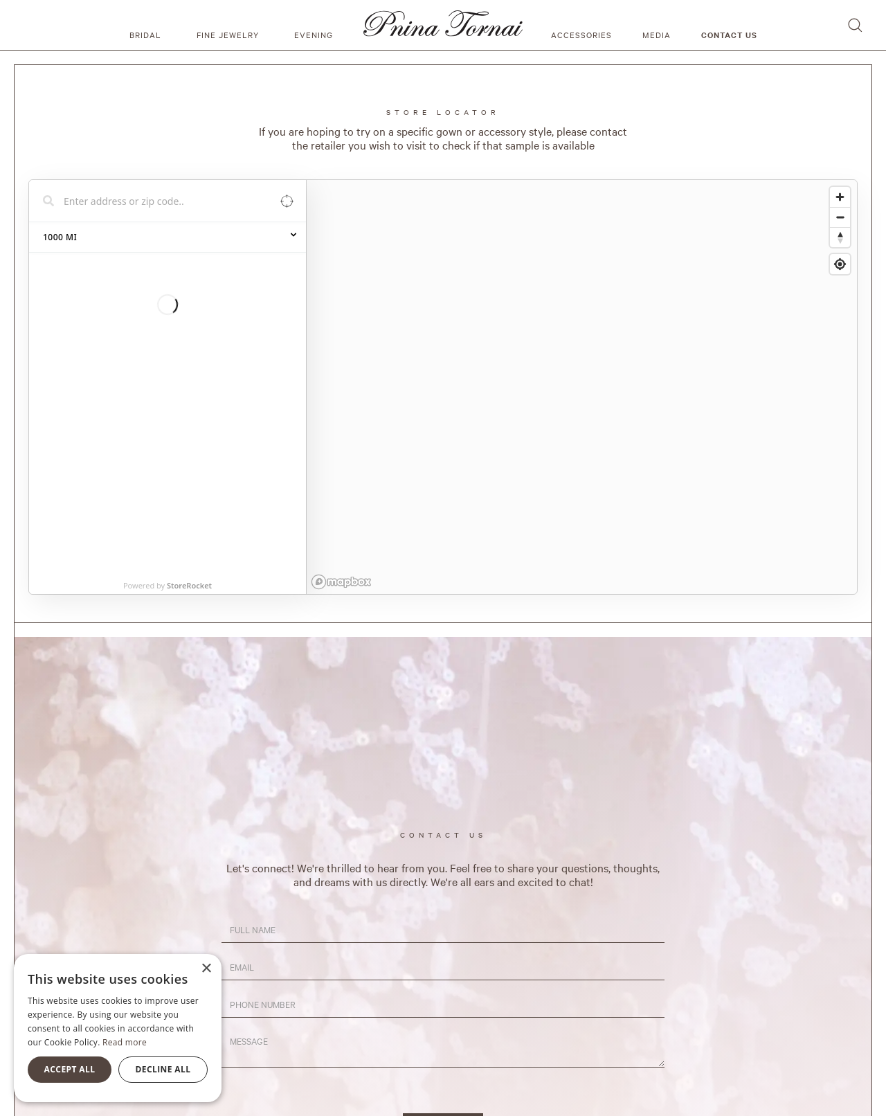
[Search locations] (157, 201)
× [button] (206, 969)
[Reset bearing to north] (840, 237)
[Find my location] (840, 264)
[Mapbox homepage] (341, 582)
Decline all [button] (163, 1069)
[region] (582, 387)
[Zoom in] (840, 197)
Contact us (729, 34)
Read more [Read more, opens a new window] (124, 1042)
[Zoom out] (840, 217)
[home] (443, 24)
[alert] (118, 1028)
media (656, 34)
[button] (147, 25)
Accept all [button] (70, 1069)
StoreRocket (189, 244)
